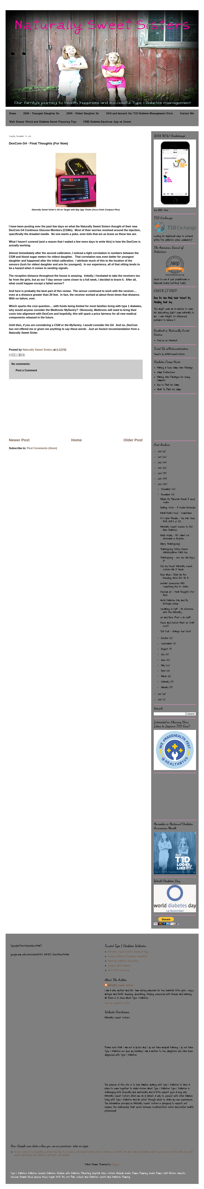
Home (12, 113)
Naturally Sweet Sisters (38, 349)
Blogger (115, 1164)
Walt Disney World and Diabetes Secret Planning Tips (42, 122)
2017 (160, 457)
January (165, 687)
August (165, 649)
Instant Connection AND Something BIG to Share (174, 585)
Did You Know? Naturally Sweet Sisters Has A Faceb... (176, 567)
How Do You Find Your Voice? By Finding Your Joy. (172, 300)
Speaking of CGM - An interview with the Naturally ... (176, 610)
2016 (160, 462)
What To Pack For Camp (169, 389)
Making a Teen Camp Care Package (175, 368)
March (164, 676)
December (166, 489)
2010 (160, 699)
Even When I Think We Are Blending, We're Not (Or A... (174, 576)
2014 (160, 473)
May (163, 665)
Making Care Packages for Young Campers (173, 378)
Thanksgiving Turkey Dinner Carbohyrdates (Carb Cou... (174, 550)
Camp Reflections (166, 372)
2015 (160, 468)
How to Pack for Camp (168, 385)
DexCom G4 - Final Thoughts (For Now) (177, 593)
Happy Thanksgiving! (170, 544)
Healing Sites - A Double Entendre (178, 507)
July (163, 654)
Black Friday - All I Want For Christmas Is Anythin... (174, 537)
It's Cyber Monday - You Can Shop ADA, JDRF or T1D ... (177, 519)
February (165, 682)
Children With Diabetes (119, 966)
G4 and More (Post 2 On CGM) (175, 617)
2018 (160, 451)
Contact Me (187, 113)
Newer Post (19, 440)
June (163, 660)
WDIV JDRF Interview (118, 970)
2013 (160, 479)
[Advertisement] (75, 408)
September (167, 643)
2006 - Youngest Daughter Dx (41, 113)
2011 (160, 694)
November (166, 494)
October (165, 638)
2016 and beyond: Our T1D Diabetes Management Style (139, 113)
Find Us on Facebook (167, 340)
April (163, 671)
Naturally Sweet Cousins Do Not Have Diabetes (176, 528)
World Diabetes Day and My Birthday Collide (174, 601)
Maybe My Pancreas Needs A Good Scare (177, 500)
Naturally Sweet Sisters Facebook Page (128, 952)
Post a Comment (26, 370)
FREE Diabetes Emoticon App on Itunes (107, 122)
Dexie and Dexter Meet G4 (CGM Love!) (177, 624)
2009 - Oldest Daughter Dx (82, 113)
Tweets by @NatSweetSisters (169, 354)
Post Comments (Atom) (42, 448)
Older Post (133, 440)
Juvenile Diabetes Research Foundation (128, 956)
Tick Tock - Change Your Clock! (175, 631)
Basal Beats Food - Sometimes (176, 513)
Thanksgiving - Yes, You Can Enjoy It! (177, 559)
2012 (160, 484)
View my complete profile (117, 1003)
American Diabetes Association (123, 961)
